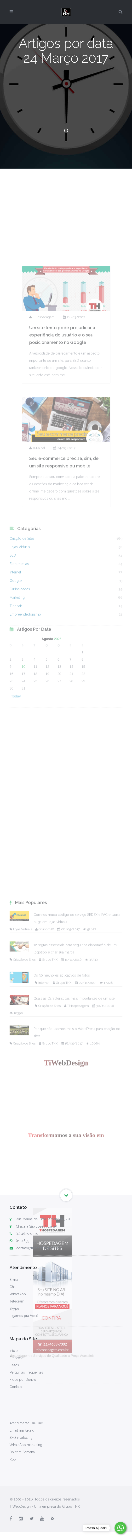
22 (83, 715)
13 (59, 707)
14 (71, 707)
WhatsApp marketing (26, 1445)
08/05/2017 (68, 1172)
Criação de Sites (22, 589)
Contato (16, 1387)
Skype (14, 1308)
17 (23, 715)
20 (59, 715)
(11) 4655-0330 (24, 1234)
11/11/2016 (71, 1203)
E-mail (14, 1280)
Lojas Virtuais (20, 597)
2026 (57, 680)
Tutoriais (16, 656)
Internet (15, 623)
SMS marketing (21, 1438)
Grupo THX (44, 1172)
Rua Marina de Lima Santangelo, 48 (43, 1219)
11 (35, 707)
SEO (13, 606)
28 (71, 722)
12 (47, 707)
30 (11, 729)
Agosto (47, 680)
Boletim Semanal (23, 1452)
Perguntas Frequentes (26, 1372)
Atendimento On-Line (26, 1423)
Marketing (17, 648)
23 (11, 722)
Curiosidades (20, 639)
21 (71, 715)
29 (83, 722)
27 (59, 722)
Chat (13, 1287)
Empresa (16, 1358)
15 (83, 707)
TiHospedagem (42, 385)
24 (23, 722)
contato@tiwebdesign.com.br (36, 1248)
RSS (13, 1459)
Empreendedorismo (25, 665)
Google (16, 631)
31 (23, 729)
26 (47, 722)
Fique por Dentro (23, 1379)
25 (35, 722)
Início (14, 1351)
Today (16, 737)
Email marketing (22, 1430)
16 (11, 715)
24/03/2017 (74, 385)
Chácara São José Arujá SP (36, 1226)
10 (23, 707)
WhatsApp (18, 1294)
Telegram (17, 1301)
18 (35, 715)
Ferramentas (19, 614)
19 (47, 715)
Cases (14, 1365)
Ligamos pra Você (24, 1316)
